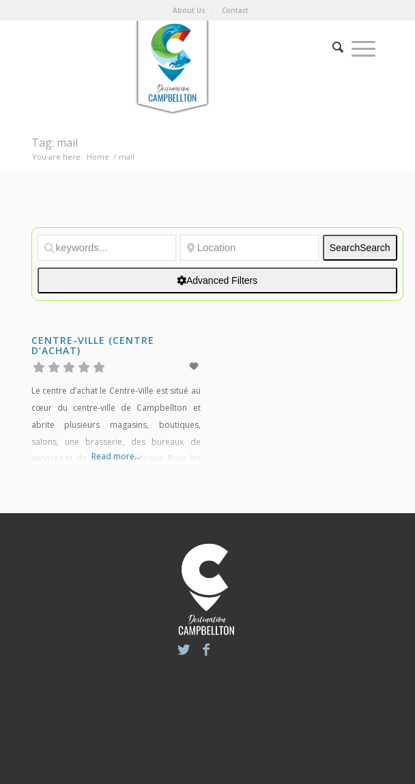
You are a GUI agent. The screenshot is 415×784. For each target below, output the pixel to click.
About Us (189, 10)
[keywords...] (107, 248)
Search (360, 247)
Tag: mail (54, 142)
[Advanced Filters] (217, 280)
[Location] (249, 248)
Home (98, 156)
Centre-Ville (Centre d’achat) (92, 345)
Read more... (116, 456)
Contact (235, 10)
